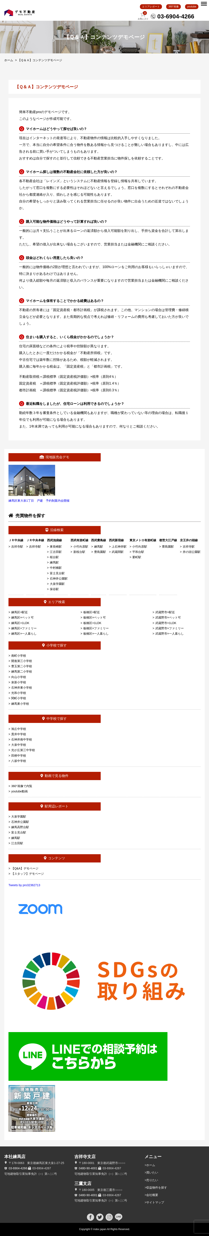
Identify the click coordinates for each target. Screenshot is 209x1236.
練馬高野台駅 (20, 827)
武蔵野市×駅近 (165, 612)
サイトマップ (155, 1202)
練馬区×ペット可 (22, 617)
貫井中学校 (18, 734)
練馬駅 (54, 562)
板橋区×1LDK (92, 623)
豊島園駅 (100, 552)
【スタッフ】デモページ (27, 873)
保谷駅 (54, 589)
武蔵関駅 (118, 552)
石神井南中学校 (21, 739)
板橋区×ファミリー (96, 628)
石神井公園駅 (59, 578)
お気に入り (143, 15)
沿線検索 (54, 530)
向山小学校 (18, 677)
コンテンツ (54, 858)
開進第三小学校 (21, 661)
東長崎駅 (56, 546)
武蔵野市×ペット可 (168, 617)
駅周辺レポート (54, 806)
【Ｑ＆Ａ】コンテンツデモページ (40, 60)
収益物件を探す (156, 1187)
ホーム (8, 60)
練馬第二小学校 (21, 671)
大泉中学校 (18, 744)
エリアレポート (151, 6)
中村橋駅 (56, 567)
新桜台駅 (79, 552)
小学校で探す (54, 645)
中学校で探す (54, 718)
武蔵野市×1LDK (165, 623)
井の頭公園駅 (192, 552)
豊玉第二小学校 (21, 666)
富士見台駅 (57, 573)
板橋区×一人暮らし (96, 633)
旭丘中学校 (18, 729)
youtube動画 (19, 791)
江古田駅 (56, 552)
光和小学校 (18, 693)
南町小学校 (18, 655)
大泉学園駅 (57, 583)
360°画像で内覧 (21, 786)
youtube (191, 6)
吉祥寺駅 (17, 546)
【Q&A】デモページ (24, 868)
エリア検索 (54, 602)
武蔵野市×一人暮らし (169, 633)
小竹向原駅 (80, 546)
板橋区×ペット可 (94, 617)
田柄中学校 (18, 755)
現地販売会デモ (54, 457)
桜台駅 (54, 557)
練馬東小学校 (20, 703)
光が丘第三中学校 (23, 750)
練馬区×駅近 (19, 612)
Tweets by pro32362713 (24, 885)
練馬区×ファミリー (24, 628)
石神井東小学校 (21, 687)
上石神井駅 (119, 546)
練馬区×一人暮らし (24, 633)
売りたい (152, 1180)
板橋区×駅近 (91, 612)
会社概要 (152, 1195)
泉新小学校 (18, 682)
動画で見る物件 (54, 776)
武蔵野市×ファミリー (169, 628)
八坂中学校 (18, 761)
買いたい (152, 1172)
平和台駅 (138, 552)
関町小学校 (18, 698)
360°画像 (173, 6)
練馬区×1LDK (20, 623)
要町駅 (136, 557)
